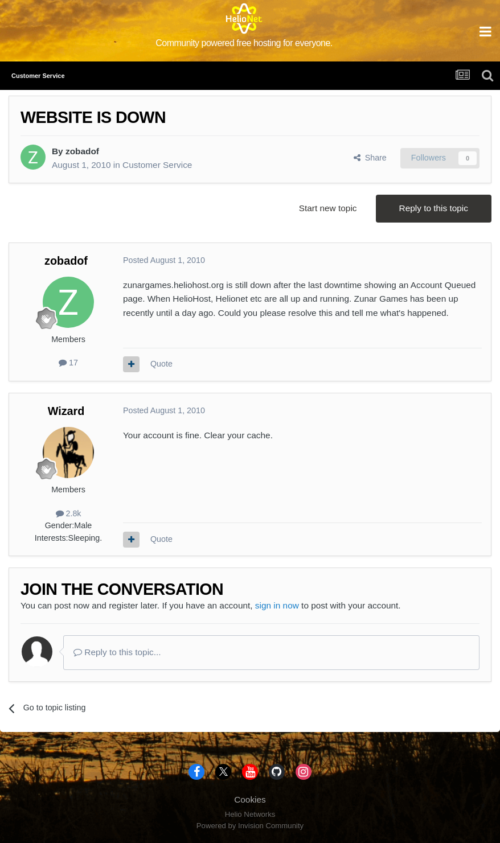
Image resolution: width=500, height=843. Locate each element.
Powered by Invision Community (250, 825)
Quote (161, 363)
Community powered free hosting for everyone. (244, 43)
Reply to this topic (433, 208)
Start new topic (328, 208)
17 (68, 362)
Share (370, 157)
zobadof (82, 151)
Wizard (66, 411)
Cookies (250, 799)
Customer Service (157, 165)
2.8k (68, 513)
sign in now (277, 605)
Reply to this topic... (117, 652)
